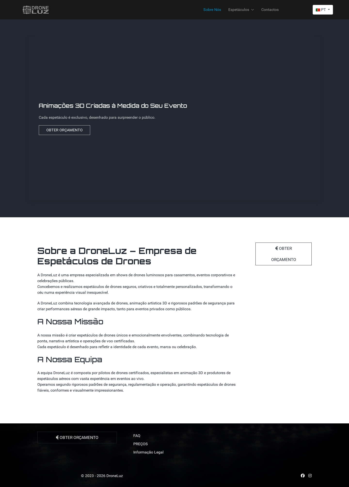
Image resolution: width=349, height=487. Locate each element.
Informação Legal (148, 452)
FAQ (136, 435)
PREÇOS (140, 444)
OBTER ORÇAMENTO (64, 130)
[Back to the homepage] (35, 9)
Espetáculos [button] (241, 9)
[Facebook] (303, 475)
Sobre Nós (212, 9)
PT (321, 9)
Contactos (270, 9)
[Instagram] (310, 475)
